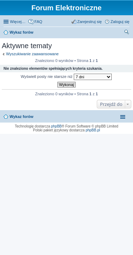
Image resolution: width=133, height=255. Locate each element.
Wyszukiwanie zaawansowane (32, 54)
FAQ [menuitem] (38, 21)
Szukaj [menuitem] (126, 33)
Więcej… (18, 21)
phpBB (56, 126)
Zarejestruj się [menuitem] (89, 21)
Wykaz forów (21, 32)
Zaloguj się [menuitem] (120, 21)
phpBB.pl (92, 130)
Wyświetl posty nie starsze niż (66, 77)
